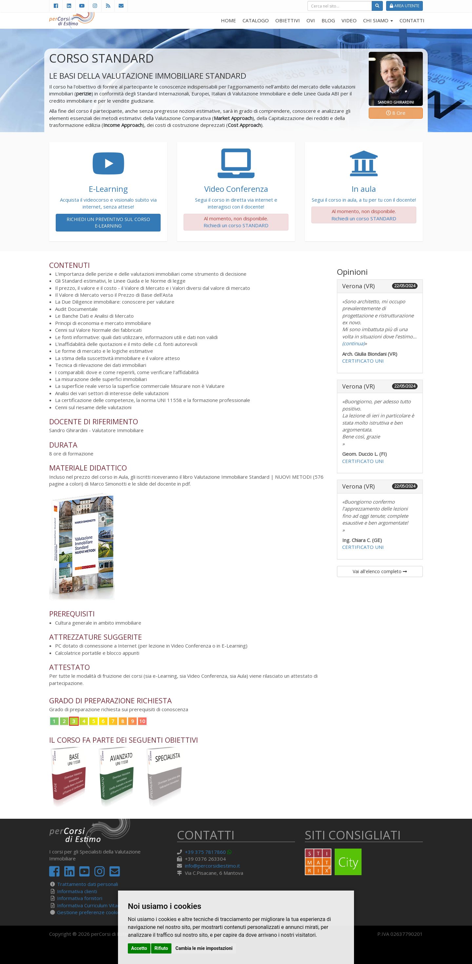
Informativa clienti (77, 891)
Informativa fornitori (79, 898)
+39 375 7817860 (205, 852)
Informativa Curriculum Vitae (88, 905)
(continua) (353, 343)
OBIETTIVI (287, 20)
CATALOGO (256, 20)
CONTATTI (412, 20)
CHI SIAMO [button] (378, 20)
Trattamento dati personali (87, 884)
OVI (310, 20)
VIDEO (349, 20)
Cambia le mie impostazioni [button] (203, 948)
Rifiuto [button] (161, 948)
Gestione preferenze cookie (88, 912)
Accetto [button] (139, 948)
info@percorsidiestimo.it (212, 865)
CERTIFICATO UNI (363, 360)
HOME (228, 20)
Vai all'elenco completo (380, 571)
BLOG (328, 20)
